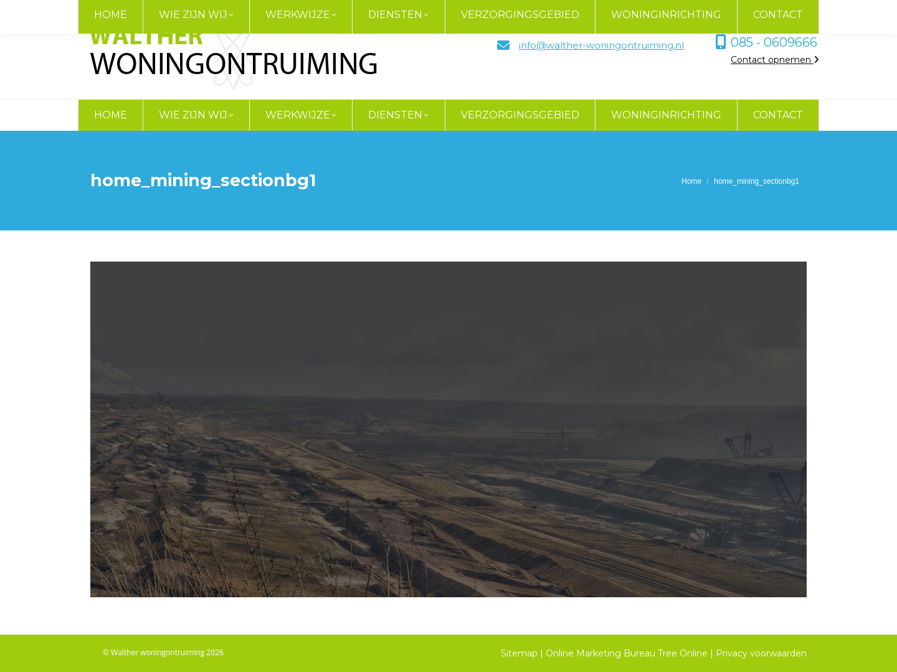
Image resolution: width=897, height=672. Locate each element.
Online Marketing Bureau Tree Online (628, 653)
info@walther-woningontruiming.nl (601, 45)
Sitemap (519, 653)
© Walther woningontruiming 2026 (163, 652)
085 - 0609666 (774, 42)
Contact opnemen (775, 59)
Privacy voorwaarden (761, 653)
